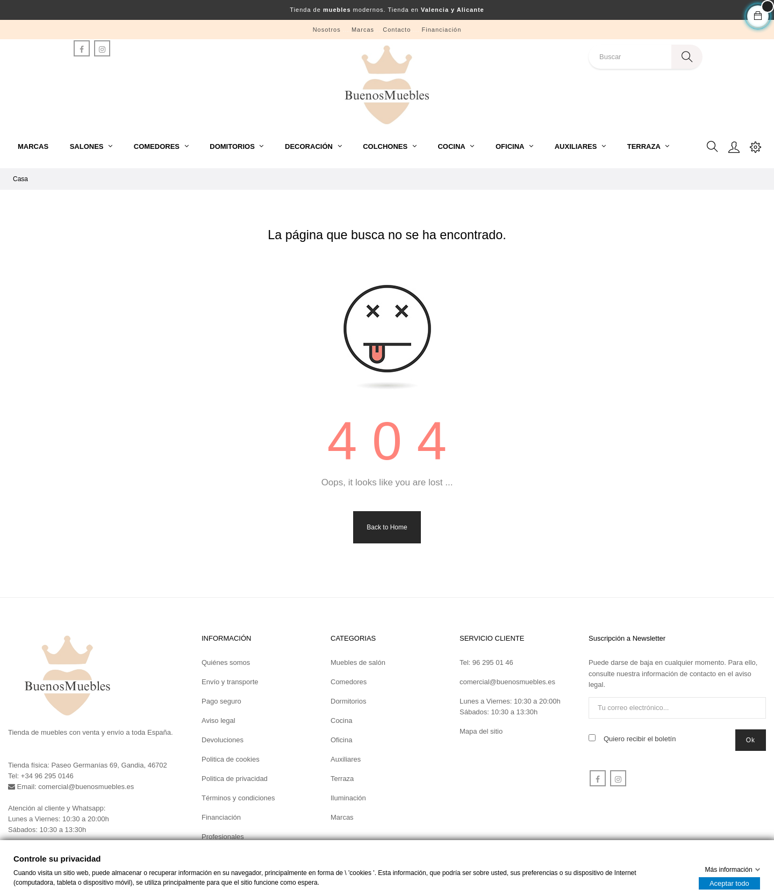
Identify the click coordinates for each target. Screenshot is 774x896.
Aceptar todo (729, 883)
